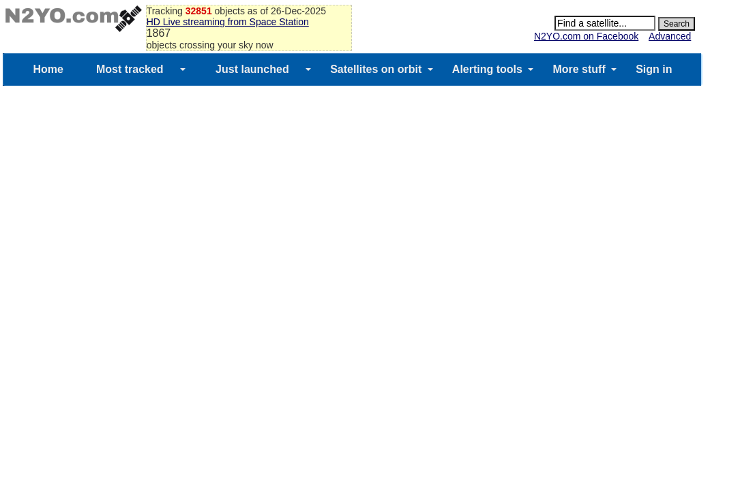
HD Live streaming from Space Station (228, 21)
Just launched (252, 69)
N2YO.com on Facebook (586, 36)
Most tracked (130, 69)
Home (48, 69)
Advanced (670, 36)
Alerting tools (487, 69)
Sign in (654, 69)
